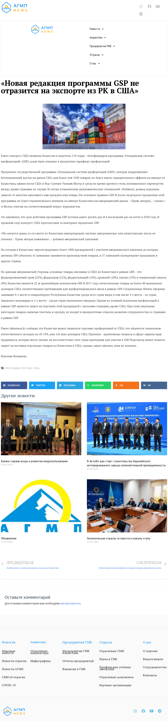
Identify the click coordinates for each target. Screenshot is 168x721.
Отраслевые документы (116, 677)
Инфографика (40, 661)
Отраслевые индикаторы (39, 652)
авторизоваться (71, 603)
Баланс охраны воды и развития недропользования (34, 461)
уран (36, 368)
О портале (150, 651)
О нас (95, 63)
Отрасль (96, 55)
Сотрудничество (155, 667)
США (29, 368)
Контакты (150, 675)
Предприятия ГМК (102, 46)
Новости (97, 29)
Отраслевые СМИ (111, 651)
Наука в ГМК (108, 659)
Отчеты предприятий (78, 661)
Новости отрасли (14, 661)
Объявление (8, 538)
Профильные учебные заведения (115, 668)
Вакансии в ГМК (74, 669)
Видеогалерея (153, 659)
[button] (14, 385)
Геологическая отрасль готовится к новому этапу (118, 538)
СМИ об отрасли (13, 677)
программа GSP (15, 368)
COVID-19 (9, 685)
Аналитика (98, 37)
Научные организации (115, 685)
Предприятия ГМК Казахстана (76, 652)
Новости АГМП (12, 669)
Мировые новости (8, 652)
